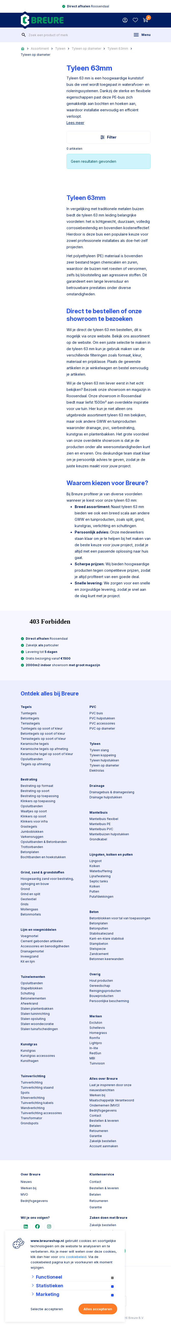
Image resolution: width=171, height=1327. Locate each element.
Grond (25, 889)
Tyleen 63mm (117, 48)
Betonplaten (30, 852)
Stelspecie (97, 949)
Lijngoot (95, 861)
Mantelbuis (98, 812)
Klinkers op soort (33, 816)
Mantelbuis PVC (101, 829)
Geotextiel (28, 899)
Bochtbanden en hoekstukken (43, 857)
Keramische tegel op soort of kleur (47, 754)
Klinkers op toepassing (38, 801)
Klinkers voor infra (34, 821)
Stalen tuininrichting (35, 1014)
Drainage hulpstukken (105, 797)
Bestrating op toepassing (40, 796)
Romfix (94, 1038)
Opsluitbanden (32, 759)
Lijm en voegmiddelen (38, 930)
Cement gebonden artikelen (42, 941)
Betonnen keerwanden (106, 959)
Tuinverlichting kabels (37, 1103)
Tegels (26, 707)
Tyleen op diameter (86, 48)
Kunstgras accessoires (38, 1056)
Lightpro (95, 1043)
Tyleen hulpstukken (104, 760)
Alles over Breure (103, 1078)
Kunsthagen (29, 1061)
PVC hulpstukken (102, 718)
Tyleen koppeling (102, 755)
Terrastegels (30, 723)
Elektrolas (96, 770)
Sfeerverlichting (33, 1098)
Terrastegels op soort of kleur (43, 739)
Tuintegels (29, 713)
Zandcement (99, 954)
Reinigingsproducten (105, 991)
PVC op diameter (102, 728)
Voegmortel (29, 936)
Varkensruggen (32, 837)
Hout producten (101, 980)
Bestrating (29, 779)
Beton (94, 912)
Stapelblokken (32, 988)
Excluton (95, 1022)
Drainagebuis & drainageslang (111, 792)
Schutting (28, 993)
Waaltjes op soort (34, 811)
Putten (94, 891)
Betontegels (30, 718)
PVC (92, 707)
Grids (25, 904)
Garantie (95, 1136)
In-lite (93, 1048)
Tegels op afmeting (35, 764)
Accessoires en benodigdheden (45, 946)
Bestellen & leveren (104, 1121)
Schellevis (97, 1028)
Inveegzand (29, 956)
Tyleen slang (99, 750)
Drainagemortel (32, 951)
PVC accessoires (102, 723)
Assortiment (40, 48)
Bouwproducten (101, 996)
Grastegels (29, 826)
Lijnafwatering (100, 876)
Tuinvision (97, 1063)
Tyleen (60, 48)
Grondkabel (98, 839)
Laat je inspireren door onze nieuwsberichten (110, 1087)
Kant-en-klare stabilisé (106, 938)
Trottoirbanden (32, 847)
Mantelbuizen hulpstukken (109, 834)
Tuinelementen (33, 977)
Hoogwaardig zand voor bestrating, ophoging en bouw (47, 881)
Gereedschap (99, 986)
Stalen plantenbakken (37, 1008)
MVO (24, 1194)
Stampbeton (98, 944)
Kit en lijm (28, 961)
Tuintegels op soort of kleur (41, 728)
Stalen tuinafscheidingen (39, 1029)
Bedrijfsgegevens (103, 1110)
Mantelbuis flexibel (103, 819)
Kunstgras (29, 1044)
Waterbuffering (100, 871)
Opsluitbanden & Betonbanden (44, 842)
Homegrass (98, 1033)
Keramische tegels (35, 744)
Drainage (96, 786)
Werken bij (97, 1095)
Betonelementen (33, 998)
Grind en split (30, 894)
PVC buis (96, 713)
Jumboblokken (32, 831)
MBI (92, 1058)
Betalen (95, 1126)
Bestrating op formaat (37, 786)
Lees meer (75, 122)
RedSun (95, 1053)
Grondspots (29, 1123)
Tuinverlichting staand (37, 1087)
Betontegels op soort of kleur (43, 733)
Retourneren (98, 1131)
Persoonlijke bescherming (109, 1001)
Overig (94, 974)
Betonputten (98, 928)
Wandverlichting (33, 1108)
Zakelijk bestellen (102, 1141)
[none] (24, 35)
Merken (95, 1016)
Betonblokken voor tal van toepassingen (119, 918)
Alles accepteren (98, 1309)
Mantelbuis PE (100, 824)
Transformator (31, 1118)
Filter (108, 137)
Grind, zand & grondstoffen (42, 872)
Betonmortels (31, 914)
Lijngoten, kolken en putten (111, 854)
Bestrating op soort (35, 791)
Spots (25, 1093)
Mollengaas (29, 909)
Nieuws (26, 1182)
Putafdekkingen (101, 896)
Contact (95, 1115)
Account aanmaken (103, 1146)
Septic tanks (98, 881)
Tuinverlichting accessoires (41, 1113)
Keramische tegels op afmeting (44, 749)
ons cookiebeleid (72, 1257)
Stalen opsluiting (33, 1019)
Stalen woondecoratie (37, 1024)
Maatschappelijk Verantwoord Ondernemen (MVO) (111, 1102)
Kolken (94, 866)
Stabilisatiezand (101, 933)
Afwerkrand (29, 1003)
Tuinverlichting (33, 1076)
